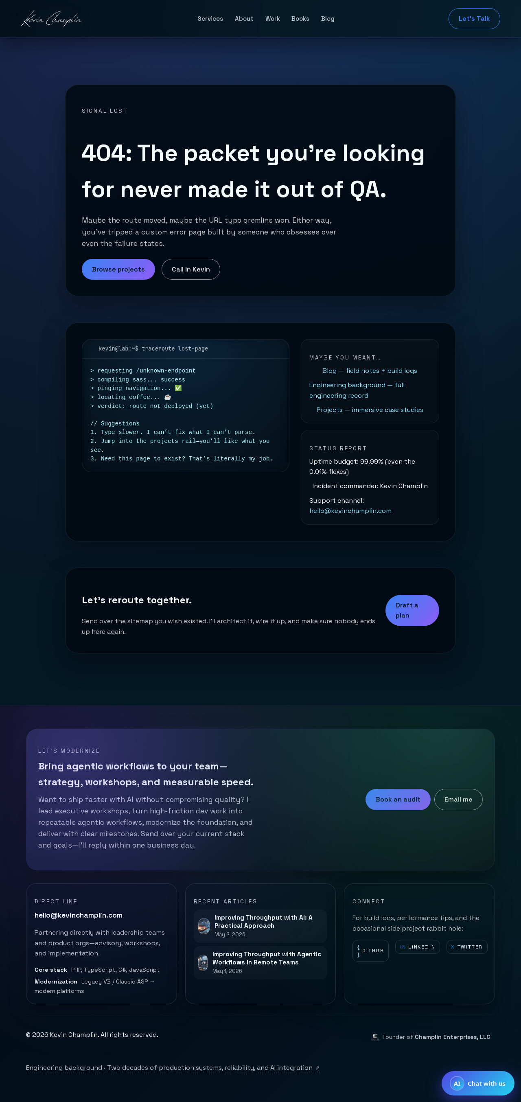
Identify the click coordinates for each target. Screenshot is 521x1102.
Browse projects (118, 269)
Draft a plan (407, 610)
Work (272, 18)
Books (300, 18)
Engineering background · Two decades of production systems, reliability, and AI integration (173, 1067)
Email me (458, 799)
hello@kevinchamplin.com (350, 510)
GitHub (370, 951)
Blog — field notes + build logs (370, 370)
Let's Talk (474, 18)
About (244, 18)
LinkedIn (418, 947)
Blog (328, 18)
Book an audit (398, 799)
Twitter (467, 947)
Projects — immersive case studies (370, 409)
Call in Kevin (191, 269)
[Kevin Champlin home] (52, 19)
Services (210, 18)
